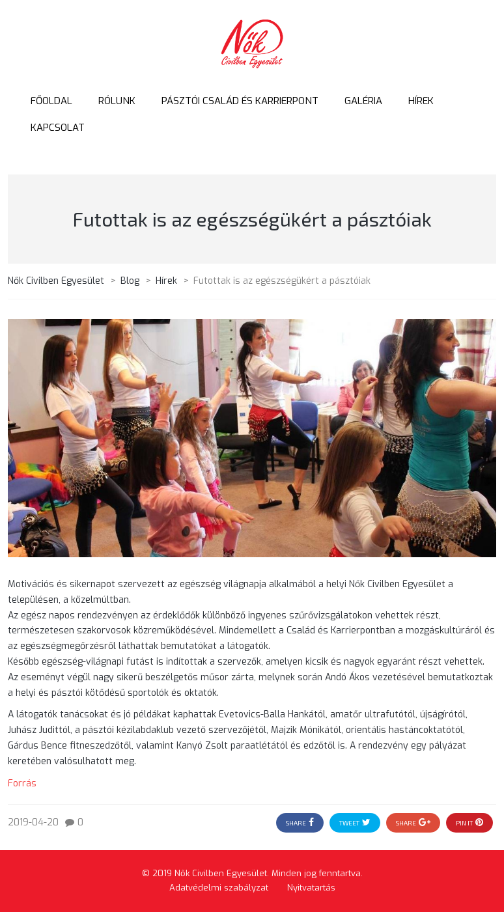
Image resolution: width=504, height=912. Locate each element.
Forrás (22, 783)
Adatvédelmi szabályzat (218, 887)
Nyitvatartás (311, 887)
